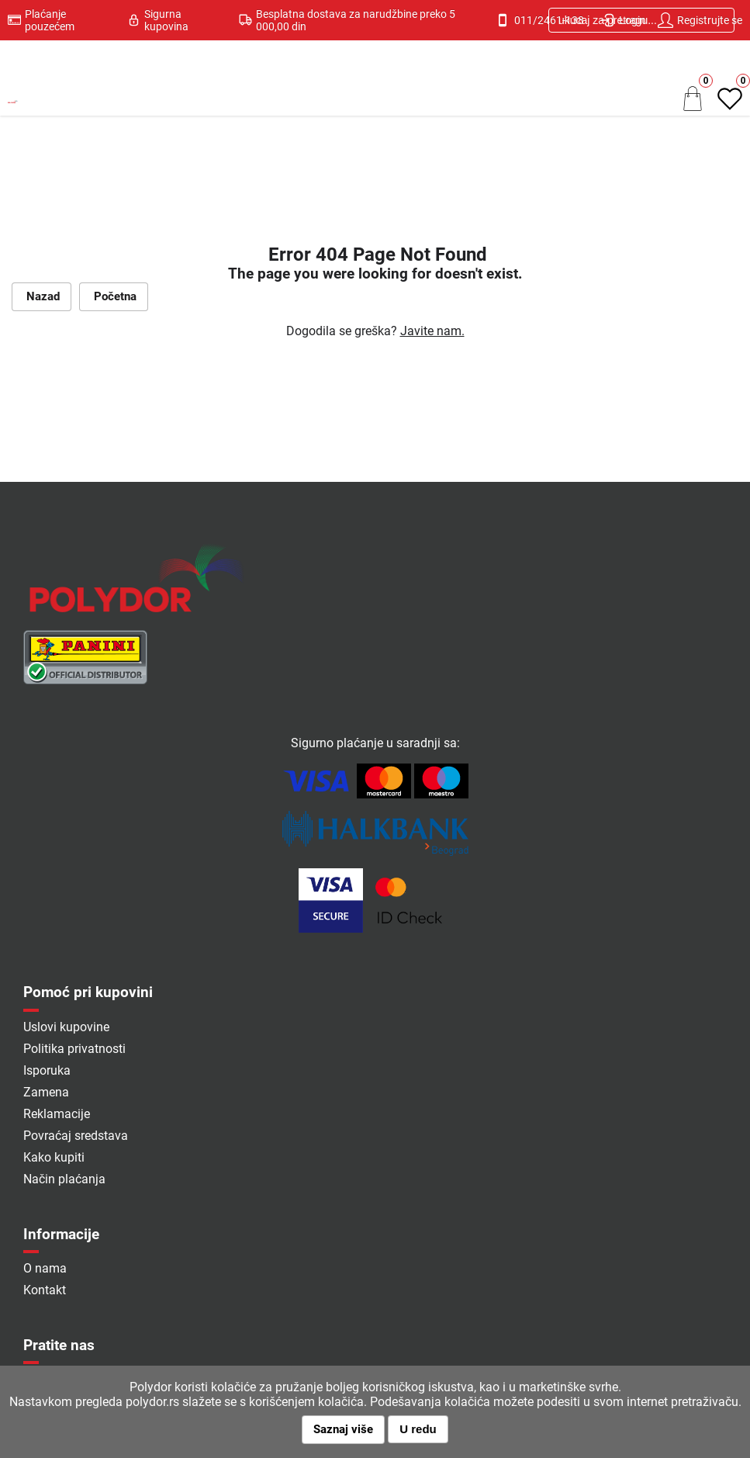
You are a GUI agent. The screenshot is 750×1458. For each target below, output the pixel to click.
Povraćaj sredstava (75, 1135)
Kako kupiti (54, 1157)
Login (623, 20)
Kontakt (44, 1290)
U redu (418, 1428)
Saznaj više (343, 1429)
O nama (45, 1268)
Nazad (41, 296)
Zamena (46, 1092)
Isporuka (47, 1070)
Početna (114, 296)
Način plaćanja (64, 1179)
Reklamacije (56, 1113)
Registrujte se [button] (700, 20)
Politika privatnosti (74, 1048)
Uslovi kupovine (66, 1027)
